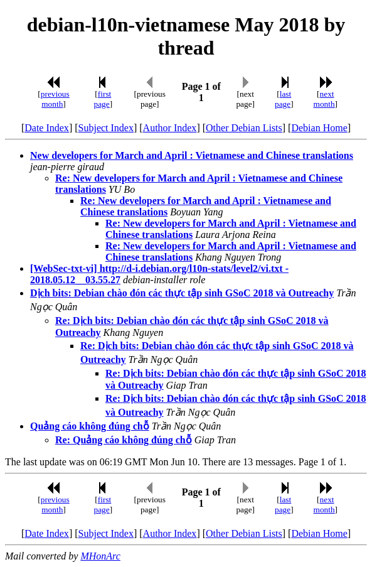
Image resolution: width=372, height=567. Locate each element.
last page (283, 99)
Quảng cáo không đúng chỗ (89, 426)
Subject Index (106, 127)
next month (324, 99)
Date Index (46, 127)
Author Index (170, 127)
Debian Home (319, 127)
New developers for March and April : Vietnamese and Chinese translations (191, 155)
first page (103, 99)
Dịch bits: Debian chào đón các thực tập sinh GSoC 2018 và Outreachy (182, 293)
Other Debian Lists (244, 127)
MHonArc (100, 556)
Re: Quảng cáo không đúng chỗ (123, 440)
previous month (55, 99)
